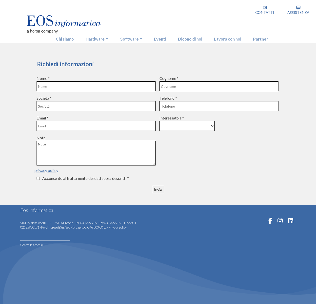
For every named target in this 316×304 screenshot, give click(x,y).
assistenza (298, 12)
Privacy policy (118, 227)
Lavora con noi (230, 37)
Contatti (264, 12)
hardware (93, 37)
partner (264, 37)
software (128, 37)
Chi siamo (61, 37)
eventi (159, 37)
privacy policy (46, 170)
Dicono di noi (191, 37)
